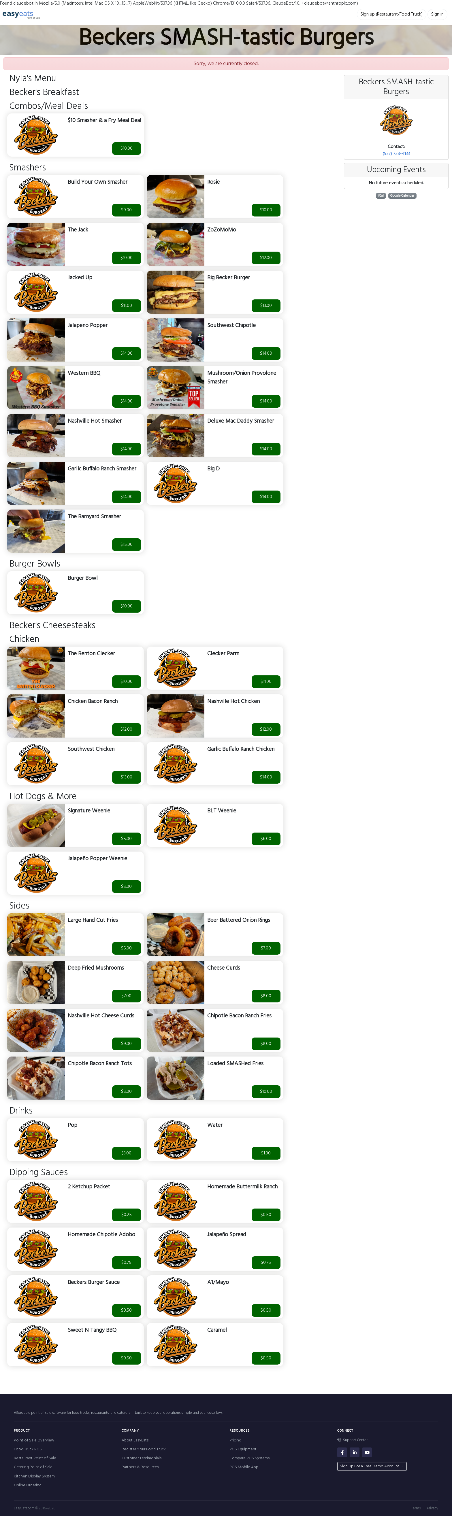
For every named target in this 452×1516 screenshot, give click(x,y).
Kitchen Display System (34, 1476)
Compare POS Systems (249, 1458)
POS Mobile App (243, 1467)
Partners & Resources (140, 1467)
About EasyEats (135, 1440)
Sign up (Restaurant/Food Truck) (392, 14)
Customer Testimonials (141, 1458)
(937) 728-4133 (396, 153)
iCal (381, 196)
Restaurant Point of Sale (35, 1458)
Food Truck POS (28, 1449)
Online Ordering (28, 1485)
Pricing (235, 1440)
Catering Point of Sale (33, 1467)
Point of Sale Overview (34, 1440)
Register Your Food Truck (144, 1449)
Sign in (437, 14)
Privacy (432, 1508)
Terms (416, 1508)
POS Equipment (243, 1449)
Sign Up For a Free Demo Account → (372, 1466)
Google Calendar (402, 196)
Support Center (352, 1440)
